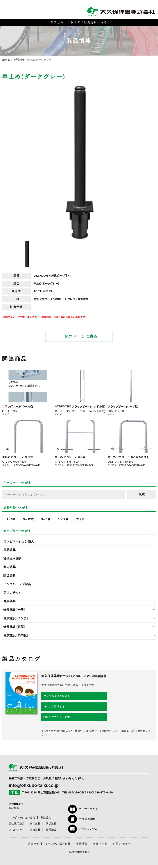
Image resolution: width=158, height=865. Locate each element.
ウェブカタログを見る (56, 696)
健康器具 (35, 829)
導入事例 (33, 843)
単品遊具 (45, 817)
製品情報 (19, 59)
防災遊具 (9, 575)
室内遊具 (9, 567)
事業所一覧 (100, 843)
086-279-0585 (77, 792)
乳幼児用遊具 (12, 558)
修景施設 (51, 829)
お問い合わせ (121, 843)
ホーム (6, 59)
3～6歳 (45, 519)
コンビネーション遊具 (18, 541)
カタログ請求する (54, 706)
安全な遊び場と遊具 (58, 843)
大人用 (80, 519)
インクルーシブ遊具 (17, 584)
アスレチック (12, 592)
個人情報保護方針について (79, 852)
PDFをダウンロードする (57, 717)
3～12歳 (28, 519)
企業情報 (82, 843)
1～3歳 (11, 519)
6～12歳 (63, 519)
